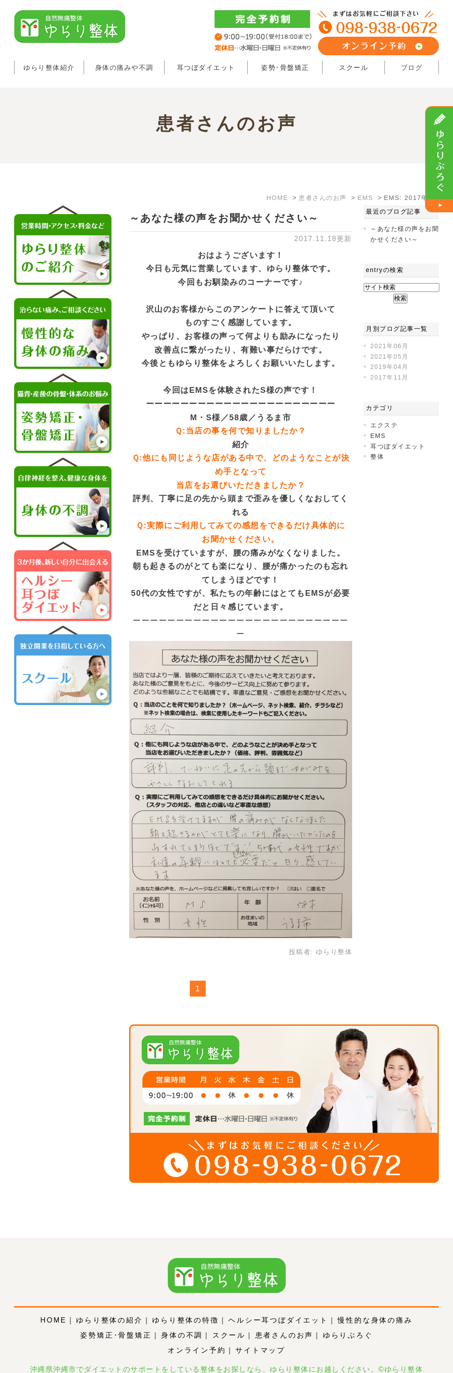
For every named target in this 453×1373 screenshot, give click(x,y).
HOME (53, 1307)
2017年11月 (389, 377)
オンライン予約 (197, 1337)
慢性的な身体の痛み (375, 1307)
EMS (378, 435)
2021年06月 (389, 345)
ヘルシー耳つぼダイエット (278, 1307)
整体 (377, 456)
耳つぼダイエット (206, 67)
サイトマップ (260, 1337)
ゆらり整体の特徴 (185, 1307)
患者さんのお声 (284, 1322)
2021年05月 (389, 356)
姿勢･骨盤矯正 (285, 67)
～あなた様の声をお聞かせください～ (224, 218)
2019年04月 (389, 366)
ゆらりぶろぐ (348, 1322)
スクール (353, 67)
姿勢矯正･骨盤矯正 (115, 1322)
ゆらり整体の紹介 (109, 1307)
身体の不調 (182, 1322)
